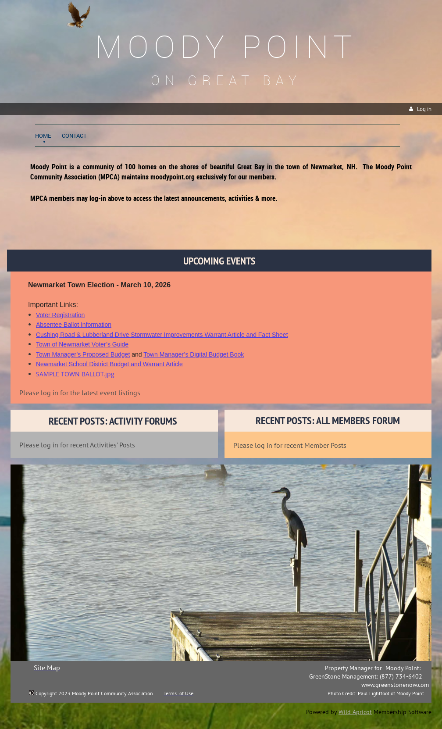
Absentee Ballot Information (73, 324)
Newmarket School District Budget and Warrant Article (109, 364)
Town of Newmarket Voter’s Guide (82, 344)
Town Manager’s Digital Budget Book (193, 354)
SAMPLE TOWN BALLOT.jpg (75, 374)
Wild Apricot (355, 712)
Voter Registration (60, 314)
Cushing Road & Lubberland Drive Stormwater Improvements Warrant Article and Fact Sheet (162, 334)
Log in (424, 109)
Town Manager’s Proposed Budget (83, 354)
